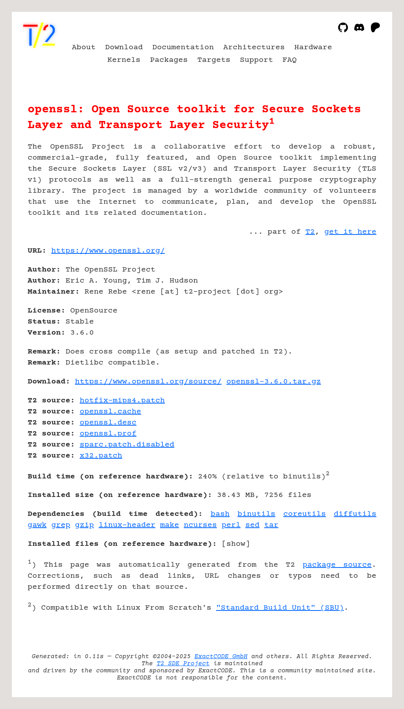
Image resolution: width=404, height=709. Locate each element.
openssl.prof (108, 433)
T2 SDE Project (183, 663)
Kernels (123, 60)
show (235, 544)
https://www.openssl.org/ (108, 250)
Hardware (313, 47)
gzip (84, 525)
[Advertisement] (352, 296)
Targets (213, 60)
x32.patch (101, 455)
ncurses (200, 525)
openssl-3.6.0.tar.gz (273, 381)
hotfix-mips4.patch (122, 400)
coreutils (304, 514)
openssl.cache (110, 411)
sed (252, 525)
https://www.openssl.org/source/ (148, 381)
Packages (169, 60)
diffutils (355, 514)
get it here (350, 231)
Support (256, 60)
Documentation (183, 47)
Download (124, 47)
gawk (37, 525)
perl (231, 525)
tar (271, 525)
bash (220, 514)
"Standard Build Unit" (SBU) (280, 607)
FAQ (289, 60)
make (169, 525)
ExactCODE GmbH (221, 656)
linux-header (127, 525)
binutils (256, 514)
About (83, 47)
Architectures (254, 47)
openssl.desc (108, 422)
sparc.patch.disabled (127, 444)
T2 (310, 231)
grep (60, 525)
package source (337, 564)
